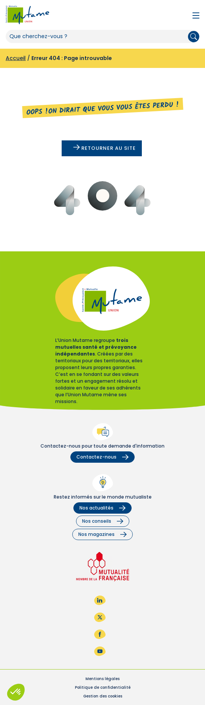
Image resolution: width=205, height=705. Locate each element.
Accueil (16, 58)
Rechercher (193, 36)
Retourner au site (104, 148)
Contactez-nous (102, 457)
